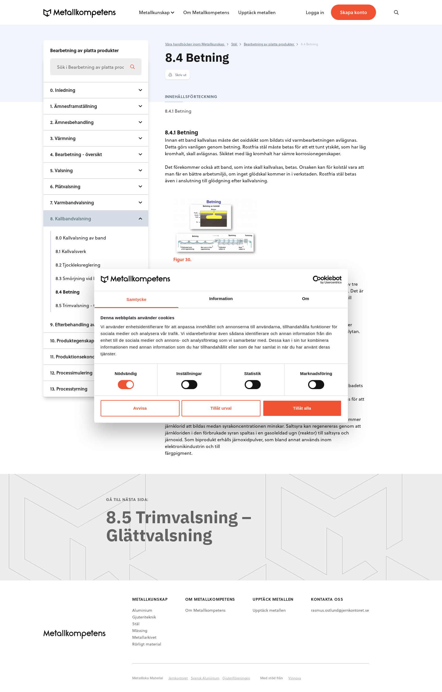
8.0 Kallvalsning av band (81, 237)
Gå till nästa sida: (127, 499)
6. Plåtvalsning (65, 186)
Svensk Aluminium (205, 677)
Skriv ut (177, 74)
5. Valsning (61, 170)
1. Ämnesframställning (73, 106)
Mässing (139, 630)
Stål (136, 624)
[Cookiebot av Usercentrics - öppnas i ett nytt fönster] (317, 280)
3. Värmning (63, 138)
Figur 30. (182, 259)
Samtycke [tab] (137, 299)
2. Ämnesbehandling (72, 122)
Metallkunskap (154, 12)
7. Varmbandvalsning (72, 202)
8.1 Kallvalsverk (71, 251)
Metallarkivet (144, 637)
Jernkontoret (178, 677)
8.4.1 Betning (178, 111)
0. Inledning (62, 90)
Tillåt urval (221, 408)
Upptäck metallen (257, 12)
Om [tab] (305, 298)
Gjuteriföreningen (236, 677)
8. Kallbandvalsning (70, 218)
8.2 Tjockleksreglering (78, 264)
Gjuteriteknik (144, 617)
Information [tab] (221, 298)
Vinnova (294, 677)
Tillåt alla (302, 408)
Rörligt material (146, 644)
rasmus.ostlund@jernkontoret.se (340, 610)
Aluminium (142, 610)
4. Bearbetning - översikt (76, 154)
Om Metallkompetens (206, 12)
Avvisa (140, 408)
